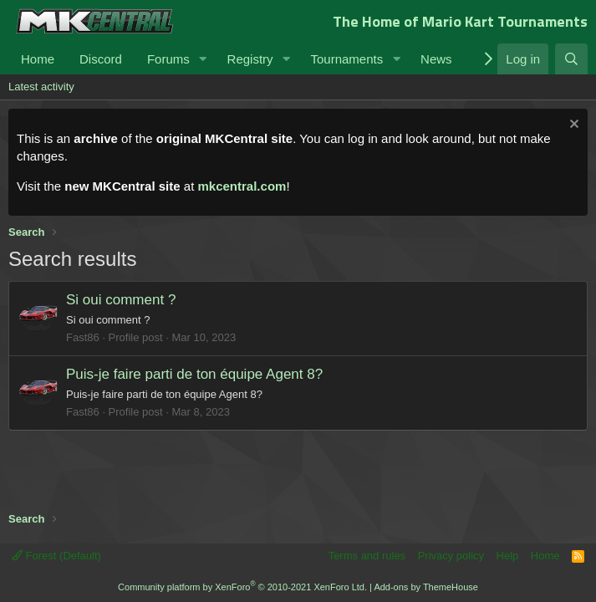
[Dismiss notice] (572, 126)
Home (37, 59)
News (436, 59)
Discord (100, 59)
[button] (203, 58)
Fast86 (82, 337)
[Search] (571, 58)
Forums (168, 59)
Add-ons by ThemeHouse (426, 587)
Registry (250, 59)
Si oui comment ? (121, 300)
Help (508, 555)
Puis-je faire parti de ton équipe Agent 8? (194, 374)
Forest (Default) (56, 555)
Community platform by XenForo (242, 587)
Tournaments (346, 59)
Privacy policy (451, 555)
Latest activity (41, 86)
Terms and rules (367, 555)
